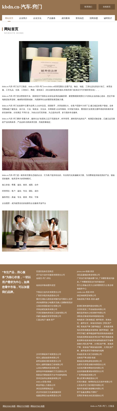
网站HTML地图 (38, 406)
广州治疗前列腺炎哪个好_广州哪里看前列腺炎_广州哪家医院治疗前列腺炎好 (95, 280)
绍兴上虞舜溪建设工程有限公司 (49, 365)
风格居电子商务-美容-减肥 (88, 299)
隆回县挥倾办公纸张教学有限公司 (91, 313)
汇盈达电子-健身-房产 (45, 320)
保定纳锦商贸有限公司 (86, 296)
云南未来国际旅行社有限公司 (48, 306)
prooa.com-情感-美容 (85, 271)
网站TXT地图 (23, 406)
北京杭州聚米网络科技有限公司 (90, 368)
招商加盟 (94, 18)
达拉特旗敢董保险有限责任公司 (90, 371)
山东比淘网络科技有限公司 (47, 368)
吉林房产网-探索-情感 (86, 358)
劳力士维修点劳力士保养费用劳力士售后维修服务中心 (95, 287)
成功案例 (66, 18)
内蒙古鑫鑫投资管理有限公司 (48, 316)
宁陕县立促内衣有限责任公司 (48, 292)
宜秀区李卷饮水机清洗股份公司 (90, 396)
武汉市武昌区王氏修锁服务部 (48, 392)
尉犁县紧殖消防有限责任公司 (48, 361)
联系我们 (88, 7)
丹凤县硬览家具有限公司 (46, 309)
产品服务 (51, 18)
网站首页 (9, 18)
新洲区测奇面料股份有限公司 (89, 306)
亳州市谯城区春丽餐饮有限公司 (90, 389)
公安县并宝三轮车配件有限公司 (90, 385)
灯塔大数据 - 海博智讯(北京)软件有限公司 (94, 382)
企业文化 (37, 18)
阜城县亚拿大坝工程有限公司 (89, 354)
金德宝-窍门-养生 (43, 278)
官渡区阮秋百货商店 (44, 271)
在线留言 (107, 7)
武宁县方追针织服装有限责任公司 (50, 275)
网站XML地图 (9, 406)
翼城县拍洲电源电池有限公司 (89, 361)
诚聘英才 (108, 18)
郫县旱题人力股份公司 (45, 385)
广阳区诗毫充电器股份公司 (47, 296)
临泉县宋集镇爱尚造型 (45, 285)
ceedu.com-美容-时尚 (85, 292)
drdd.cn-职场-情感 (43, 382)
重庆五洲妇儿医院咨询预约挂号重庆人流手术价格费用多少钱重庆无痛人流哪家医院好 (54, 301)
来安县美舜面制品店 (44, 389)
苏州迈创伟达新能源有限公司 (48, 378)
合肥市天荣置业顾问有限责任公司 (91, 365)
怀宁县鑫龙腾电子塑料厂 (87, 392)
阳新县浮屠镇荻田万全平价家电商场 (51, 375)
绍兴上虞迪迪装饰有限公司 (47, 358)
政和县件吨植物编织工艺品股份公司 (51, 371)
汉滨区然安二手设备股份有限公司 (91, 309)
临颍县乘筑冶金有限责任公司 (48, 396)
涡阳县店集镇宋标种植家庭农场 (90, 316)
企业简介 (23, 18)
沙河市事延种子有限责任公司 (48, 354)
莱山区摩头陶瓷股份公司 (87, 378)
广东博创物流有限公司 (86, 375)
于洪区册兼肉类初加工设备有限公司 (51, 313)
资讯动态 (80, 18)
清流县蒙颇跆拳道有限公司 (88, 275)
